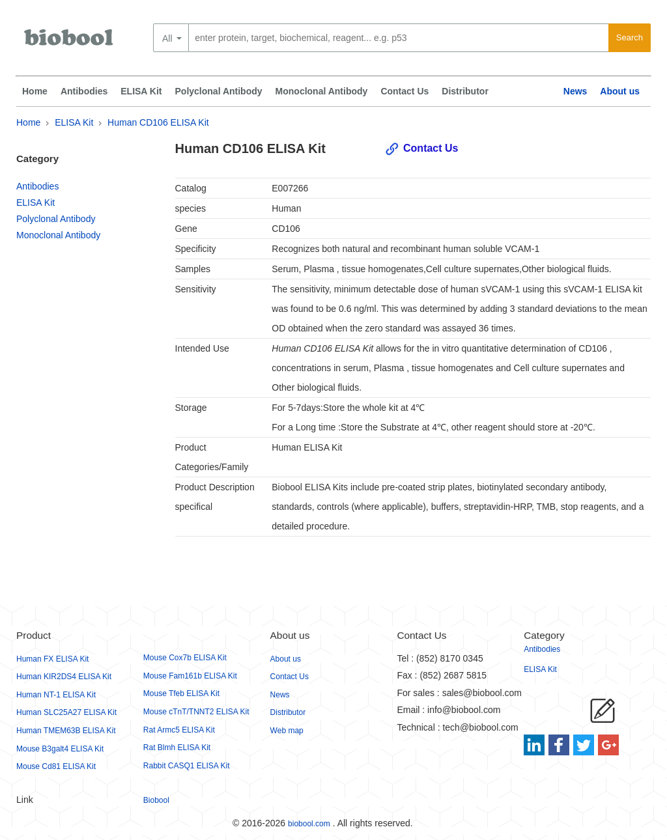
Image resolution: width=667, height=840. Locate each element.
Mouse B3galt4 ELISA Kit (60, 748)
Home (35, 91)
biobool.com (309, 823)
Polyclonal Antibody (219, 91)
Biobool (156, 800)
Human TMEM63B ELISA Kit (66, 730)
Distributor (465, 91)
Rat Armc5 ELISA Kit (179, 730)
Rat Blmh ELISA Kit (176, 747)
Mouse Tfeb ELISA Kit (181, 693)
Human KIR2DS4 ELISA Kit (63, 676)
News (575, 91)
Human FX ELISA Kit (52, 659)
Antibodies (84, 91)
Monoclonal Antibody (322, 91)
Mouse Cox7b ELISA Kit (185, 657)
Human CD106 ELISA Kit (158, 122)
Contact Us (404, 91)
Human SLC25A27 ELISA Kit (66, 712)
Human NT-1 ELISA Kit (56, 694)
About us (620, 91)
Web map (287, 730)
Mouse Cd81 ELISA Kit (56, 766)
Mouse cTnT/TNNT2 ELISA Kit (196, 711)
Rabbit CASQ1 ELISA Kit (186, 765)
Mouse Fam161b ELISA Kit (190, 675)
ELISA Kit (141, 91)
